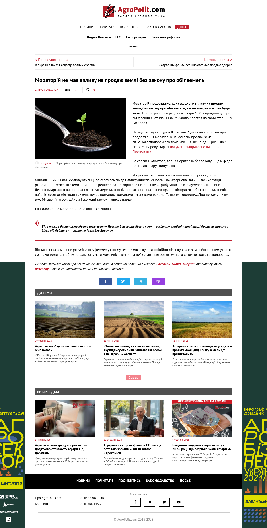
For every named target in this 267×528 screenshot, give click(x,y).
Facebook (163, 264)
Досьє (182, 27)
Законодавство (159, 27)
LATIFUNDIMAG (90, 504)
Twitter (176, 264)
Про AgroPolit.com (48, 498)
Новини (86, 27)
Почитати (107, 27)
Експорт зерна (136, 37)
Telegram (188, 264)
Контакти (41, 504)
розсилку (42, 268)
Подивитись (130, 27)
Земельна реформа (166, 37)
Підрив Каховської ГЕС (104, 37)
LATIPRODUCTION (91, 498)
